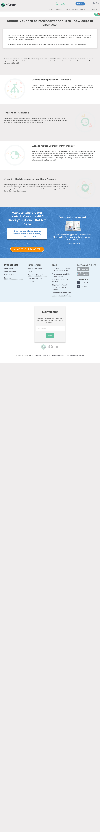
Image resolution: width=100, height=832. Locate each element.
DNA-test (59, 9)
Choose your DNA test (27, 249)
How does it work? (35, 278)
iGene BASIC (8, 268)
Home (51, 9)
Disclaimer (38, 355)
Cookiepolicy (79, 355)
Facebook (84, 283)
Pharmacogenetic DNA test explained (61, 275)
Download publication (73, 243)
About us (84, 9)
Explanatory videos (35, 268)
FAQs (30, 272)
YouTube (84, 286)
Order (80, 4)
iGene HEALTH (9, 275)
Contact (93, 9)
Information (71, 9)
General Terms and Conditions (53, 355)
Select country (98, 3)
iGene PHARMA (10, 271)
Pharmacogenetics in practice (60, 281)
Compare (7, 278)
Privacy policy (69, 355)
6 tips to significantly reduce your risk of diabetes (60, 287)
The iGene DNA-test (35, 275)
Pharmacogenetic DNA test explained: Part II (61, 270)
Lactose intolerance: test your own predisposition (61, 294)
